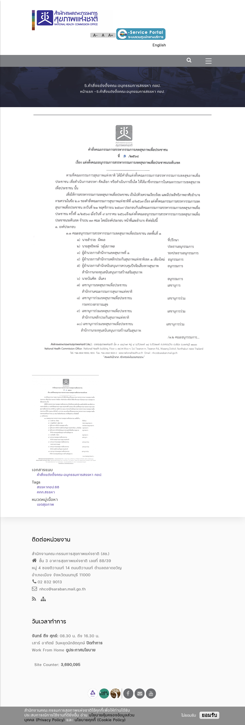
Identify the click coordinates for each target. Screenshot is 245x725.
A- (95, 35)
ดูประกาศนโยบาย (81, 650)
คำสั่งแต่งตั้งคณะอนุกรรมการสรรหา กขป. (69, 474)
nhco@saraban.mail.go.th (59, 589)
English (159, 45)
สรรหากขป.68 (48, 487)
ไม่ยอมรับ (188, 715)
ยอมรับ (209, 715)
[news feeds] (34, 599)
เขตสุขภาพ (45, 504)
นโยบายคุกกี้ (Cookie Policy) (100, 719)
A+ (110, 35)
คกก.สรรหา (46, 492)
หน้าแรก (86, 91)
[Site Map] (43, 599)
